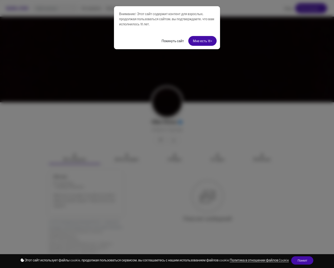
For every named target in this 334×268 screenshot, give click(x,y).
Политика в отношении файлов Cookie (259, 260)
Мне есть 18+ (202, 41)
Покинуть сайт (172, 41)
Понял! (302, 260)
